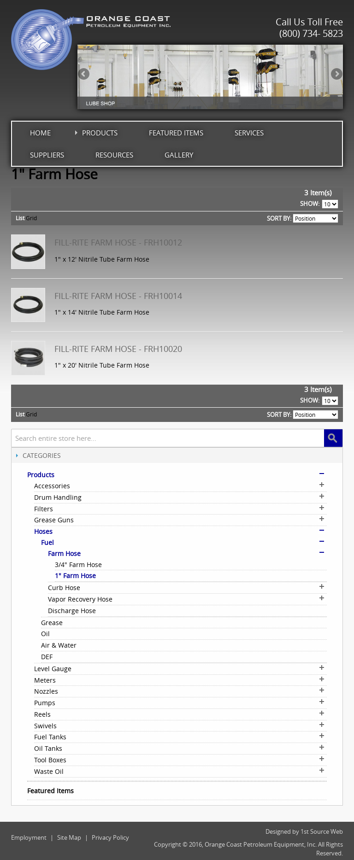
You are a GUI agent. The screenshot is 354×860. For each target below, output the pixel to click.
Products (100, 132)
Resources (114, 154)
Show (309, 203)
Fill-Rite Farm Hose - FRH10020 (118, 348)
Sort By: (279, 218)
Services (249, 132)
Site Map (69, 837)
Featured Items (176, 132)
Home (40, 132)
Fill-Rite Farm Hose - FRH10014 (118, 295)
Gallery (179, 154)
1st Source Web (322, 831)
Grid (31, 218)
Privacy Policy (110, 837)
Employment (29, 837)
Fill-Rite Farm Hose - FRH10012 (118, 242)
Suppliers (47, 154)
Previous (84, 75)
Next (336, 75)
